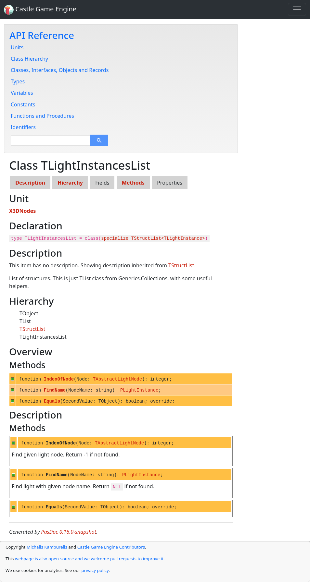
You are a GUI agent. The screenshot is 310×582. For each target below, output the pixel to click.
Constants (23, 104)
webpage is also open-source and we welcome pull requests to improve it (89, 559)
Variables (22, 92)
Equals (52, 401)
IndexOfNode (59, 379)
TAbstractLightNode (117, 379)
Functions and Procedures (42, 115)
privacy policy (95, 570)
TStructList (181, 265)
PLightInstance (139, 390)
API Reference (41, 35)
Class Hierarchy (29, 58)
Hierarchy (70, 182)
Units (17, 47)
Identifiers (23, 127)
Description (30, 182)
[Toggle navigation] (297, 9)
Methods (133, 182)
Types (18, 81)
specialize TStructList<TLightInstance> (153, 238)
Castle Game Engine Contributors (111, 547)
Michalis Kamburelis (47, 547)
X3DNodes (22, 210)
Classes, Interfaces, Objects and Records (60, 70)
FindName (55, 390)
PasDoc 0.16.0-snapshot (69, 531)
